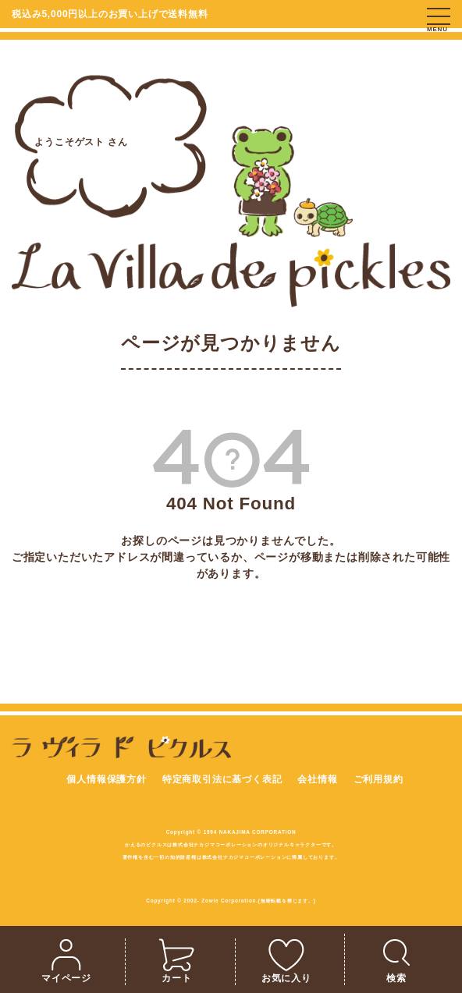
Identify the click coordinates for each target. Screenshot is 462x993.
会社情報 (317, 779)
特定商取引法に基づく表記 (222, 779)
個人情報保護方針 (106, 779)
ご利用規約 (378, 779)
